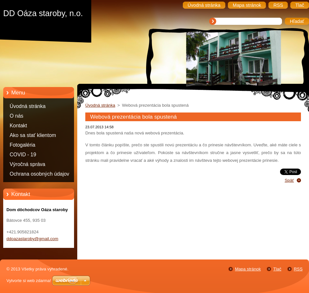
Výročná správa (27, 164)
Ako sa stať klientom (33, 135)
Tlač (277, 269)
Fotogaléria (22, 145)
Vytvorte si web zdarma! (28, 280)
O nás (16, 116)
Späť (289, 180)
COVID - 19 (23, 154)
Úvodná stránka (28, 106)
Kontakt (18, 125)
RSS (298, 269)
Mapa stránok (248, 269)
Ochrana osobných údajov (39, 174)
